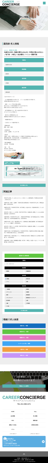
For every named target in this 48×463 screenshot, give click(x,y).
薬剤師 (7, 271)
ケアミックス (9, 292)
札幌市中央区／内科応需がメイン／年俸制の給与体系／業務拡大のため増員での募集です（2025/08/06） (24, 236)
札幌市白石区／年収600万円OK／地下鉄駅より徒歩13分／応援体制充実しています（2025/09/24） (24, 208)
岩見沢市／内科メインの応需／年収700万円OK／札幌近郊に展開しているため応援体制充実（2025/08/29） (24, 227)
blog (35, 411)
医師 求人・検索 (24, 325)
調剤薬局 (28, 294)
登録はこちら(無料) (24, 386)
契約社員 (28, 278)
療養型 (27, 289)
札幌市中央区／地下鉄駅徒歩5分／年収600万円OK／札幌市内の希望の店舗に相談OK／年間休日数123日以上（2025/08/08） (23, 231)
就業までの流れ (13, 425)
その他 (7, 306)
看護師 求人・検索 (24, 337)
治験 (7, 303)
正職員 (7, 278)
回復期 (27, 292)
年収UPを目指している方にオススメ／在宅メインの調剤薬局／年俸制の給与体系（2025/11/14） (23, 198)
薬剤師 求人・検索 (24, 331)
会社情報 (13, 416)
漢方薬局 (8, 300)
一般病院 (8, 289)
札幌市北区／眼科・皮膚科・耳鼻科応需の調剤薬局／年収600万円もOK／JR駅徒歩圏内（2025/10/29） (24, 203)
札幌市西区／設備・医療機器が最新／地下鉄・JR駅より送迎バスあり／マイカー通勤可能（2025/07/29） (24, 241)
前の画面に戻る (24, 185)
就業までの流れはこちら (24, 173)
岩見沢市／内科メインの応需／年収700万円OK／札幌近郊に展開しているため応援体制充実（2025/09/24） (24, 213)
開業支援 (35, 420)
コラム (12, 429)
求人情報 (35, 416)
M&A (13, 420)
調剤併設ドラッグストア (31, 297)
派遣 (27, 281)
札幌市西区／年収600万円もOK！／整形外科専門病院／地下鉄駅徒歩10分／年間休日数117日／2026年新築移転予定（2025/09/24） (24, 217)
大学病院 (28, 303)
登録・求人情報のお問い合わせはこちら (24, 168)
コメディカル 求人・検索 (24, 343)
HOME (12, 411)
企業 (27, 300)
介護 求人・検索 (24, 349)
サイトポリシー (13, 433)
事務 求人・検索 (24, 355)
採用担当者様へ (35, 425)
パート (7, 281)
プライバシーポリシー (35, 433)
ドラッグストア (9, 297)
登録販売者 (28, 271)
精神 (7, 294)
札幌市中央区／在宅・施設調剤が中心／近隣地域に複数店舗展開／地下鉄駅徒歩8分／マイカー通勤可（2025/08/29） (23, 222)
